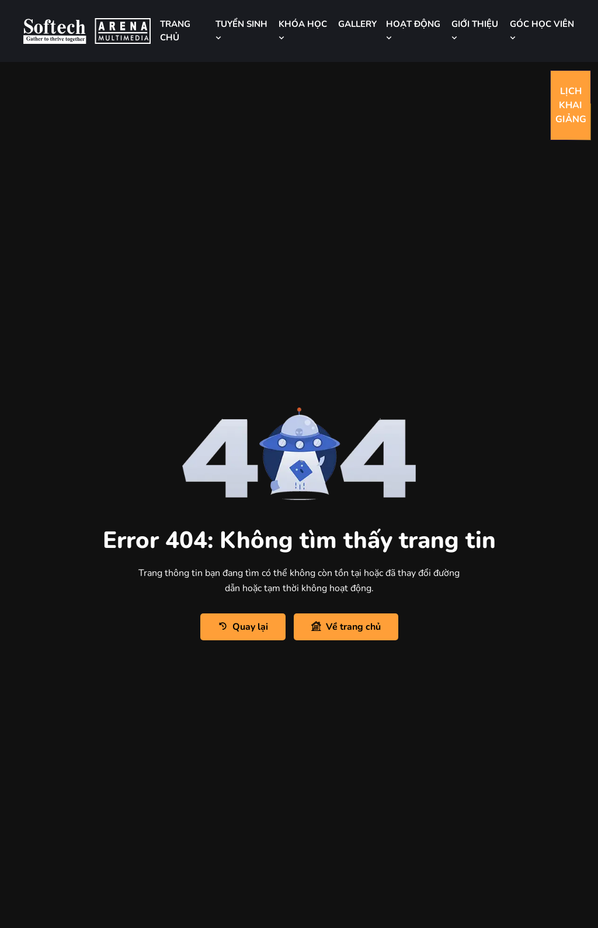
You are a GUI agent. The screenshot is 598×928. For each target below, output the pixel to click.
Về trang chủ (346, 626)
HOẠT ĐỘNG (413, 30)
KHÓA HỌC (303, 30)
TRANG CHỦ (175, 30)
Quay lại (243, 626)
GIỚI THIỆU (474, 30)
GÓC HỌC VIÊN (542, 30)
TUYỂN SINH (241, 30)
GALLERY (357, 24)
